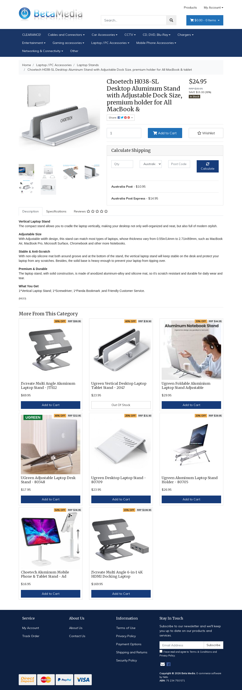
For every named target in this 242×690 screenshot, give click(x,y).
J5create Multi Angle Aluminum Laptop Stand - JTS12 (48, 385)
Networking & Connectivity (41, 51)
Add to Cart (165, 133)
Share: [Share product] (120, 117)
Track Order (30, 636)
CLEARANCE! (31, 35)
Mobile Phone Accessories (155, 43)
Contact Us (77, 636)
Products (190, 7)
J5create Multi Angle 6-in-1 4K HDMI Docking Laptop (117, 574)
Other (74, 51)
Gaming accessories (67, 43)
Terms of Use (126, 628)
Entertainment (32, 43)
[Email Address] (182, 645)
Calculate (207, 166)
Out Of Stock (121, 405)
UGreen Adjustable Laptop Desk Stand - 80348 (48, 480)
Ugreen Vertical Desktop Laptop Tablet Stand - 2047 (118, 385)
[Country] (150, 164)
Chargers (184, 35)
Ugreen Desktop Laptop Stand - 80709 (118, 480)
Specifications (56, 211)
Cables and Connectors (65, 35)
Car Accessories (103, 35)
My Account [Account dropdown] (212, 7)
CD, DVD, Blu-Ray (155, 35)
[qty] (122, 164)
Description (30, 211)
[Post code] (179, 164)
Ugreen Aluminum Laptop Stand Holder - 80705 (190, 480)
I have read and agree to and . (188, 653)
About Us (75, 628)
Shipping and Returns (131, 652)
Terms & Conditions (201, 651)
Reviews (91, 211)
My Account (30, 628)
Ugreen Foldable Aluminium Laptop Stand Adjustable (186, 385)
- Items (203, 20)
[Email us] (162, 664)
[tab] (30, 211)
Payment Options (128, 644)
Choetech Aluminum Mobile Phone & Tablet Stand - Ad (45, 574)
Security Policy (126, 660)
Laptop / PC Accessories (109, 43)
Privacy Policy (126, 636)
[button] (206, 133)
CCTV (129, 35)
